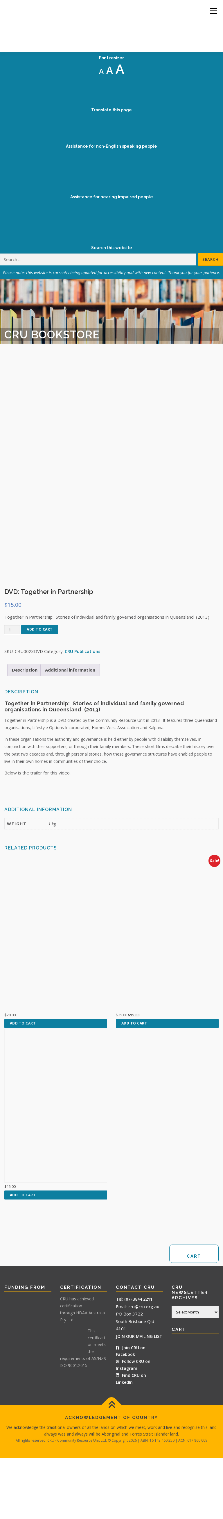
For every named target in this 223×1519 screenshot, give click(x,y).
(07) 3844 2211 (138, 1360)
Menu (213, 11)
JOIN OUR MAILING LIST (139, 1397)
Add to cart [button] (23, 1084)
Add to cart (40, 690)
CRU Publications (82, 712)
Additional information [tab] (70, 731)
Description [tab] (24, 731)
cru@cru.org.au (143, 1367)
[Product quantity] (12, 691)
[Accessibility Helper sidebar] (216, 30)
